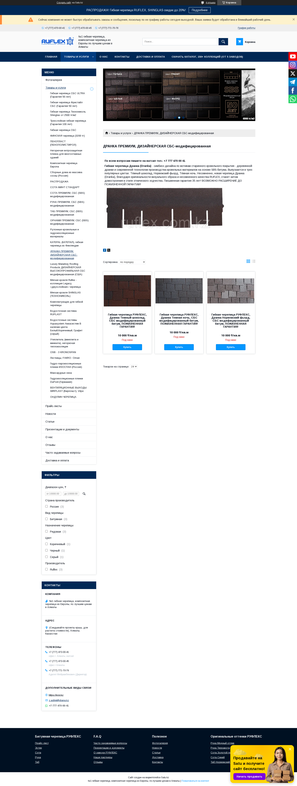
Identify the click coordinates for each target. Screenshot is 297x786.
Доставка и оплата (150, 56)
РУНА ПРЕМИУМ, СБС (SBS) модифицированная (67, 204)
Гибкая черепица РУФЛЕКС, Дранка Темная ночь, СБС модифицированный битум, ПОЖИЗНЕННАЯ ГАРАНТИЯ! (179, 319)
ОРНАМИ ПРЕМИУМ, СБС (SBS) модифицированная (69, 222)
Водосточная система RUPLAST (63, 312)
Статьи (49, 421)
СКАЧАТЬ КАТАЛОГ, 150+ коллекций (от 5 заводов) (207, 56)
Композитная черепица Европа (63, 165)
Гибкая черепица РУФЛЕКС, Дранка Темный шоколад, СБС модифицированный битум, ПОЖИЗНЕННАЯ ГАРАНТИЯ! (127, 320)
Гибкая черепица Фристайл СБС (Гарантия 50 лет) (66, 104)
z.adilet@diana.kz (59, 700)
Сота (38, 752)
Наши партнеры (103, 757)
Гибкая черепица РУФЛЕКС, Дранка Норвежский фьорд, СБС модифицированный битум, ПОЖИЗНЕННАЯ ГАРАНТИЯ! (230, 320)
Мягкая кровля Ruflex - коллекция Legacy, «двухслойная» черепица (65, 283)
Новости (50, 413)
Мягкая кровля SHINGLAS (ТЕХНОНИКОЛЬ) (65, 294)
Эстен (38, 747)
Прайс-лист (42, 743)
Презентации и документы (62, 429)
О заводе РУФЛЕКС (105, 752)
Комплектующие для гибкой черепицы (66, 303)
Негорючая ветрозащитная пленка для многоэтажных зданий (66, 154)
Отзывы (50, 444)
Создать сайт (64, 2)
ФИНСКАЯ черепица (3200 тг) (67, 135)
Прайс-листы (53, 406)
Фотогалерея (53, 79)
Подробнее (200, 10)
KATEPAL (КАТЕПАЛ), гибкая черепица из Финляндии (66, 244)
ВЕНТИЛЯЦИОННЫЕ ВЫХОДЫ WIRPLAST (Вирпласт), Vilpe (68, 389)
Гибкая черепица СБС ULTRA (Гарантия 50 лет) (67, 95)
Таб (37, 762)
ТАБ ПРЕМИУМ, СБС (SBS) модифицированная (66, 213)
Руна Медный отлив (222, 743)
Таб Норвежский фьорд (225, 762)
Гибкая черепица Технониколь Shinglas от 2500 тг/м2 (68, 113)
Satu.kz (165, 777)
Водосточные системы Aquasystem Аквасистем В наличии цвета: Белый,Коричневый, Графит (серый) (66, 327)
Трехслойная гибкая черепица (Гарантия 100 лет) (68, 122)
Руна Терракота (220, 747)
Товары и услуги (76, 56)
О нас (103, 56)
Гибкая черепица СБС (63, 130)
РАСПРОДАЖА (59, 181)
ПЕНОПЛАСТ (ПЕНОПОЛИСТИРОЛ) (63, 143)
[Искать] (223, 41)
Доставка (157, 757)
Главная (51, 56)
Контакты (122, 56)
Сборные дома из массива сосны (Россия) (66, 174)
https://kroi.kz (56, 694)
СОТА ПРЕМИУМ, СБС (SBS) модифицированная (67, 194)
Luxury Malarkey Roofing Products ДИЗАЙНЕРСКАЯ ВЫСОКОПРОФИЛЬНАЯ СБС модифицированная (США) (67, 269)
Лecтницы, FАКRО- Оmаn (65, 357)
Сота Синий (218, 757)
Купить (127, 347)
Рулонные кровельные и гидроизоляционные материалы (64, 233)
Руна (38, 757)
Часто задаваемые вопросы (63, 452)
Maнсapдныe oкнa (61, 372)
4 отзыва (210, 2)
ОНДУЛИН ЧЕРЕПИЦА (63, 396)
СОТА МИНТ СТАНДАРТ (64, 187)
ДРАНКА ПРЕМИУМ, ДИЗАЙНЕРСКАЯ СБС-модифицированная (63, 254)
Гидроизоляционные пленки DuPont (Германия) (66, 380)
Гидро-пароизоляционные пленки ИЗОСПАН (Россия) (66, 365)
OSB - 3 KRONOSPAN (63, 352)
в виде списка (253, 262)
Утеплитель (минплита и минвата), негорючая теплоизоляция (64, 343)
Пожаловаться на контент (195, 781)
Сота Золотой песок (223, 752)
